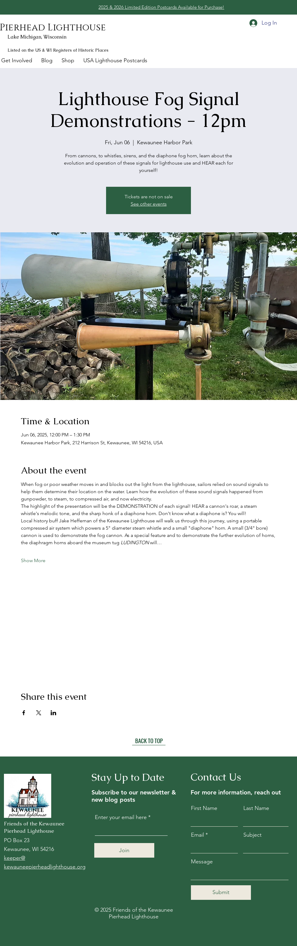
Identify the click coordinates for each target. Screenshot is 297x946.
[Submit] (221, 892)
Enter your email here (121, 817)
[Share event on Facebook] (24, 712)
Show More (33, 560)
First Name (204, 808)
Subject (252, 835)
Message (202, 861)
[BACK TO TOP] (148, 740)
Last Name (256, 808)
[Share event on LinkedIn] (53, 712)
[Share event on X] (39, 712)
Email (197, 835)
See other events (149, 204)
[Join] (124, 850)
